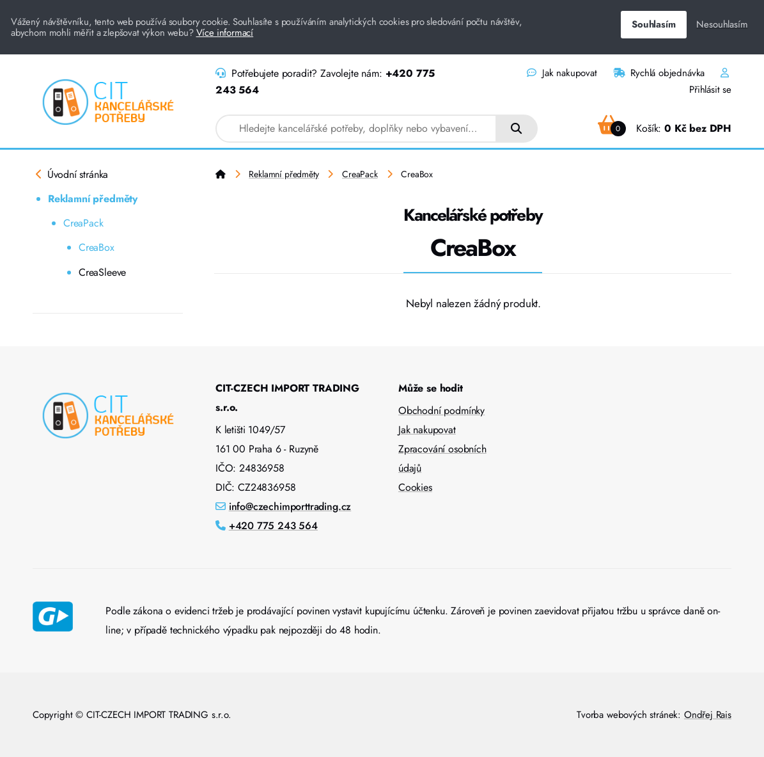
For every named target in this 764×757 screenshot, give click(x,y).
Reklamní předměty (92, 198)
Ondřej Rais (707, 715)
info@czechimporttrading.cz (290, 506)
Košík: (664, 128)
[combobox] (356, 129)
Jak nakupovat (561, 73)
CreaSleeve (102, 272)
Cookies (415, 487)
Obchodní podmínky (441, 410)
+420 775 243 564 (273, 525)
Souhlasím (653, 24)
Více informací (225, 33)
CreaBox (96, 247)
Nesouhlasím (721, 24)
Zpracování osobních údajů (442, 458)
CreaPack (83, 223)
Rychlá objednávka (659, 73)
